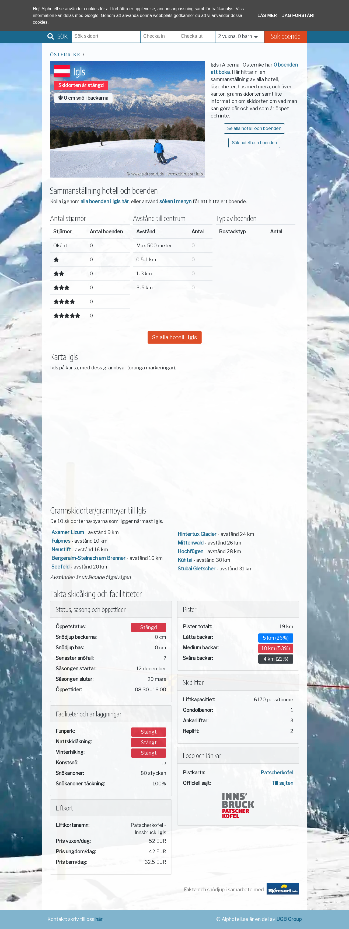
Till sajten (282, 783)
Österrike (65, 54)
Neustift (61, 549)
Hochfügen (190, 551)
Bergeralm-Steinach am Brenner (88, 558)
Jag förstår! (298, 15)
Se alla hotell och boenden (254, 128)
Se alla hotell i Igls (174, 337)
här (99, 919)
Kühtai (185, 560)
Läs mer (267, 15)
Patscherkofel (277, 772)
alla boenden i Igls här (105, 201)
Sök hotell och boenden (254, 142)
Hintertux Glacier (197, 534)
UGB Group (289, 919)
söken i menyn (175, 201)
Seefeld (60, 567)
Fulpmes (60, 541)
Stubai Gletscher (196, 568)
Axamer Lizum (67, 532)
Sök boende (286, 36)
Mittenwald (191, 543)
